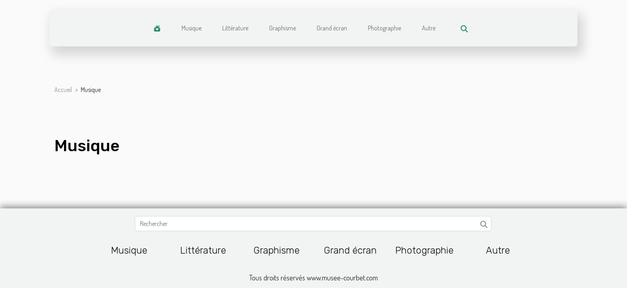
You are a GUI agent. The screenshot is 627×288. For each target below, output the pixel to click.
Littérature (235, 28)
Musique (192, 28)
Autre (428, 28)
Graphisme (282, 28)
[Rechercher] (313, 223)
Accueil (63, 90)
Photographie (384, 28)
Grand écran (332, 28)
